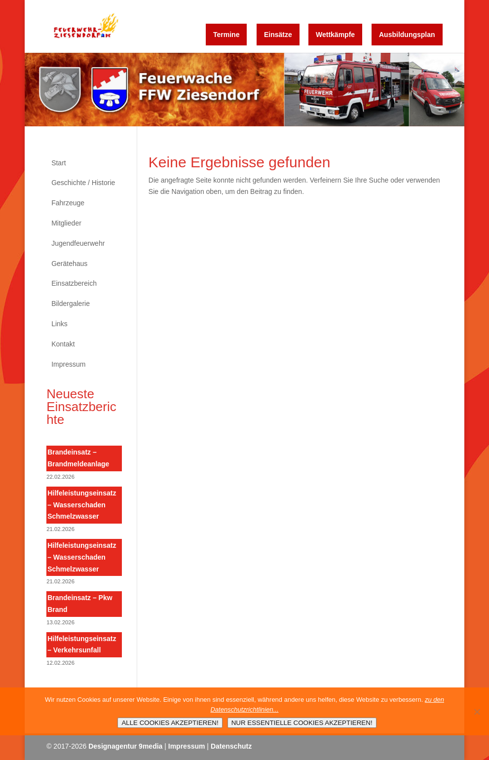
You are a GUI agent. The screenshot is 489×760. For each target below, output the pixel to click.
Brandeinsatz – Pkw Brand (80, 603)
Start (58, 163)
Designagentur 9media (125, 746)
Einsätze (278, 34)
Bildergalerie (70, 303)
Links (59, 324)
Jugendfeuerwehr (78, 243)
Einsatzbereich (74, 283)
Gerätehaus (69, 263)
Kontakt (63, 344)
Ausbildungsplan (407, 34)
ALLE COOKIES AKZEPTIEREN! (169, 722)
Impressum (68, 364)
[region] (245, 89)
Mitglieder (66, 223)
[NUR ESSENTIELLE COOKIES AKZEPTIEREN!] (477, 712)
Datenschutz (231, 746)
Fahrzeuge (67, 203)
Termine (226, 34)
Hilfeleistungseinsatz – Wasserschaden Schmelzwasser (81, 505)
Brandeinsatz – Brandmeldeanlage (78, 458)
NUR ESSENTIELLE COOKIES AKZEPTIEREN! (302, 722)
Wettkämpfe (335, 34)
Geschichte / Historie (83, 183)
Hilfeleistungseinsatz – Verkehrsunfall (81, 644)
